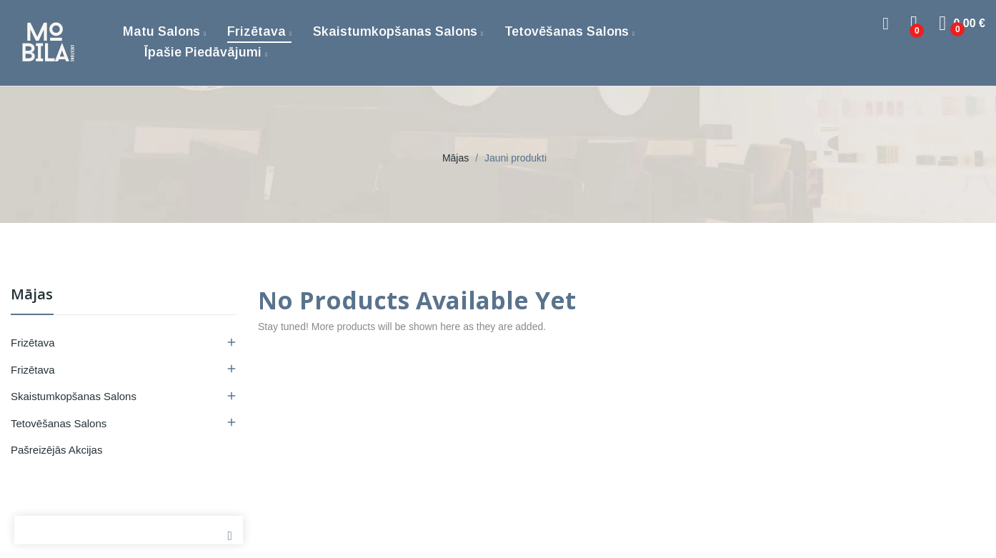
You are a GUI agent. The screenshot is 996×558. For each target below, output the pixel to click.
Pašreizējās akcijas (56, 450)
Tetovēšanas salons (58, 423)
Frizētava (33, 343)
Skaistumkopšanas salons (73, 396)
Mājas (32, 295)
